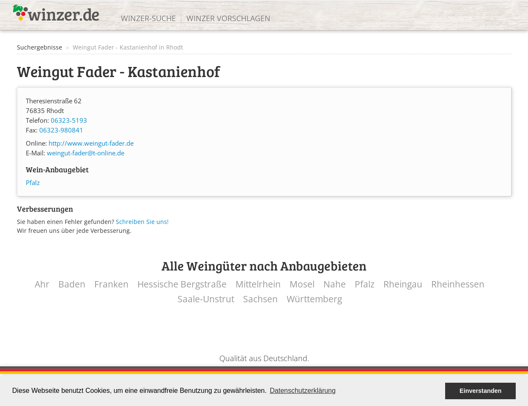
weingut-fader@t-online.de (85, 153)
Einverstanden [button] (480, 390)
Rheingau (402, 284)
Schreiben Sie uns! (142, 222)
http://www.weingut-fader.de (91, 143)
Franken (111, 284)
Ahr (42, 284)
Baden (71, 284)
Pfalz (33, 182)
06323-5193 (69, 120)
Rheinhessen (457, 284)
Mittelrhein (258, 284)
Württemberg (314, 299)
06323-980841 (61, 130)
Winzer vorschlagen (228, 18)
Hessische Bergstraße (182, 284)
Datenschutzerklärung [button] (303, 390)
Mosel (302, 284)
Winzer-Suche (148, 18)
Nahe (334, 284)
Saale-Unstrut (206, 299)
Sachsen (260, 299)
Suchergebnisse (39, 47)
